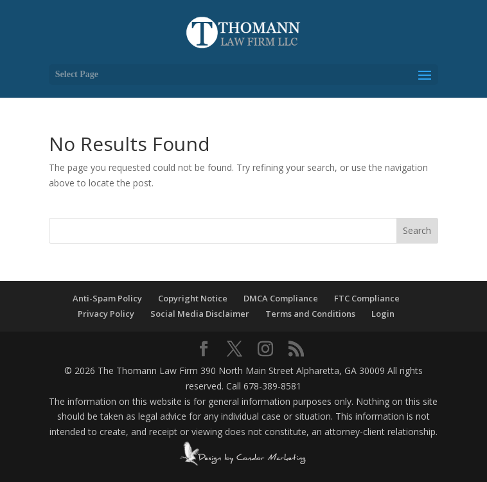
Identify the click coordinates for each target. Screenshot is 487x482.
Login (382, 313)
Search (417, 230)
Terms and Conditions (310, 313)
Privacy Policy (106, 313)
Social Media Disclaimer (199, 313)
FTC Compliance (367, 298)
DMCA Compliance (281, 298)
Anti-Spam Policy (107, 298)
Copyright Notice (192, 298)
